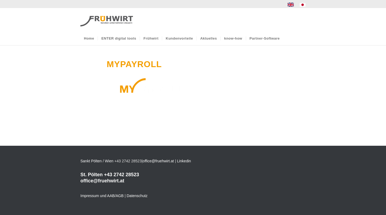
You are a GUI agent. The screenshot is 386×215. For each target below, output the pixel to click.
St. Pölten (91, 174)
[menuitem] (291, 5)
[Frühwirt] (106, 20)
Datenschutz (137, 196)
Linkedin (184, 161)
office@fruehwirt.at (158, 161)
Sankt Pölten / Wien (96, 161)
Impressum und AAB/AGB (102, 196)
